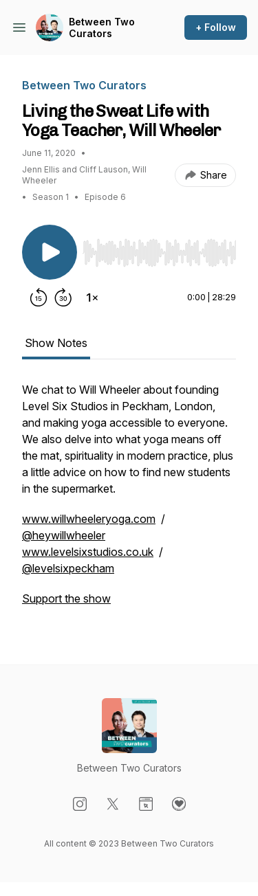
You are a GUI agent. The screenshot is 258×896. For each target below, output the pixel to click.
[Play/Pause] (49, 252)
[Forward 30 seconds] (63, 297)
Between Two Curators (102, 28)
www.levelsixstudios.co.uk (87, 552)
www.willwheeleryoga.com (88, 519)
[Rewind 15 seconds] (38, 297)
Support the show (66, 598)
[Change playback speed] (92, 297)
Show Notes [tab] (56, 343)
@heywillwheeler (63, 535)
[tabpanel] (129, 500)
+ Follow (215, 27)
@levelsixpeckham (68, 568)
